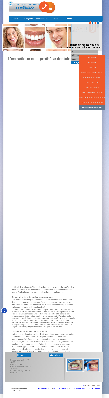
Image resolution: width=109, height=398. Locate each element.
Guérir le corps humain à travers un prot (92, 97)
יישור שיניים (92, 67)
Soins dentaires (42, 19)
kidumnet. (22, 388)
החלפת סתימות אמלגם (92, 82)
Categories (29, 19)
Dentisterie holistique (92, 87)
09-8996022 (24, 8)
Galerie (55, 19)
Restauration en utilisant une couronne (92, 109)
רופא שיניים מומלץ (44, 388)
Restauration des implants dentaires (92, 72)
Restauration (92, 57)
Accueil (15, 19)
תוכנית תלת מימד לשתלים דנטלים (92, 92)
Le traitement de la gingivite (92, 77)
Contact (69, 19)
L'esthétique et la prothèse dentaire (92, 102)
